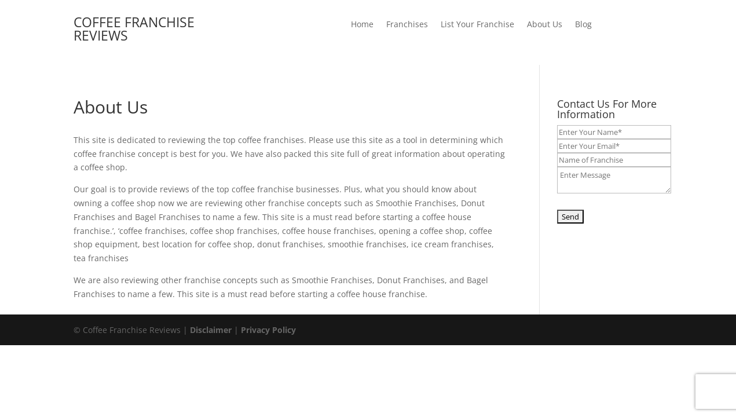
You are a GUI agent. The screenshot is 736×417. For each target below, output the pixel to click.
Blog (583, 25)
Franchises (407, 25)
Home (362, 25)
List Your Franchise (477, 25)
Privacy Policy (268, 329)
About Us (544, 25)
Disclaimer (211, 329)
